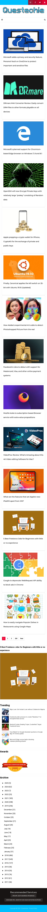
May (6, 836)
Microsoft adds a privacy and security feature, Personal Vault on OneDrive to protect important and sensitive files (22, 61)
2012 (7, 878)
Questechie (24, 908)
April (6, 840)
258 (16, 638)
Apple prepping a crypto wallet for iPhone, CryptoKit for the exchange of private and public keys (21, 241)
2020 (7, 802)
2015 (7, 867)
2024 (7, 787)
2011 (7, 882)
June (6, 832)
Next (21, 638)
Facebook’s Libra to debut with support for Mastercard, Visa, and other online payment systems (22, 371)
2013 (7, 874)
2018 (7, 855)
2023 (7, 791)
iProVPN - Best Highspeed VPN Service (23, 895)
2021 (7, 798)
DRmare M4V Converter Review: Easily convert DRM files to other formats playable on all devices (23, 107)
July (6, 829)
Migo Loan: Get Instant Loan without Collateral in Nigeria (27, 709)
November (8, 813)
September (8, 821)
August (7, 825)
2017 (7, 859)
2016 (7, 863)
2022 (7, 794)
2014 (7, 871)
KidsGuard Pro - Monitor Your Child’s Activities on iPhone (23, 900)
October (7, 817)
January (7, 852)
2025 (7, 783)
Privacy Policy (33, 908)
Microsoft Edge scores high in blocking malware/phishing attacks (22, 740)
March (6, 844)
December (8, 810)
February (7, 848)
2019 (7, 806)
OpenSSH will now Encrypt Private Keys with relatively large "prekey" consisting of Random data (23, 195)
